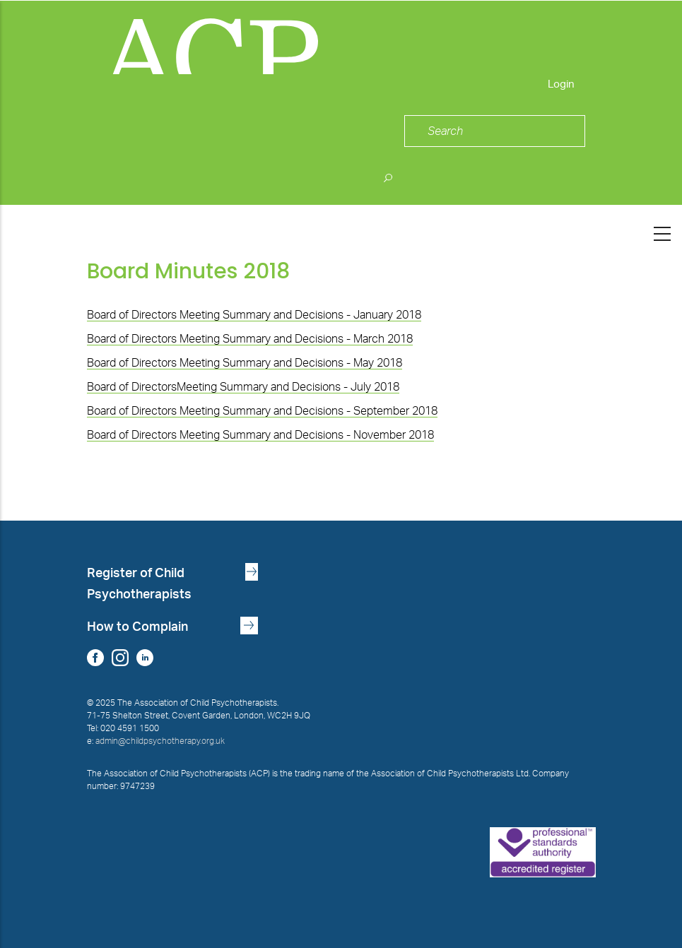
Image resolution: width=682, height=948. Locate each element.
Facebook (96, 657)
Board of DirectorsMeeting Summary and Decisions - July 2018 (243, 387)
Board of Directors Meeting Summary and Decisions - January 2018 (254, 315)
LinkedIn (145, 657)
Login (561, 84)
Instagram (120, 657)
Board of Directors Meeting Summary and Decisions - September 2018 (262, 411)
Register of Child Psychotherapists (139, 584)
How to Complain (137, 627)
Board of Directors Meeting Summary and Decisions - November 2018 (260, 435)
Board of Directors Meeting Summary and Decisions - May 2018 (244, 363)
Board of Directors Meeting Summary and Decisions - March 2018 (250, 339)
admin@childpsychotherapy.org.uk (160, 741)
